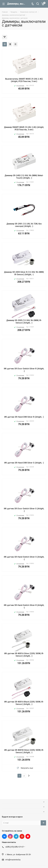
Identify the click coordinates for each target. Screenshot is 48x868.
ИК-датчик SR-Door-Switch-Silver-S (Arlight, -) (24, 509)
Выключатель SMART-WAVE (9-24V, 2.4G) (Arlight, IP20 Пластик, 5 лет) (24, 80)
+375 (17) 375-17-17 (14, 847)
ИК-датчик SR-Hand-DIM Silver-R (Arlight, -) (24, 417)
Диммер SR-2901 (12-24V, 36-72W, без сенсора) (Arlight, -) (24, 225)
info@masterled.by (13, 860)
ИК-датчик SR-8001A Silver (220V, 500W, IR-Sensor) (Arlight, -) (24, 654)
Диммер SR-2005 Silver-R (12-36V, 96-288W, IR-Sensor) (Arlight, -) (24, 273)
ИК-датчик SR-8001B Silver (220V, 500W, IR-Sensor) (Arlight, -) (24, 751)
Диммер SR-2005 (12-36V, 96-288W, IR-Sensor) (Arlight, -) (24, 321)
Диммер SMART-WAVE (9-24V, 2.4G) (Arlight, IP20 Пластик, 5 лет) (24, 128)
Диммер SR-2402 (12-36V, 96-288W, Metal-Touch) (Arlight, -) (24, 176)
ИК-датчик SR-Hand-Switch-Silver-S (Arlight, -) (24, 558)
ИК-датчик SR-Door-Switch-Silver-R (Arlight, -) (24, 369)
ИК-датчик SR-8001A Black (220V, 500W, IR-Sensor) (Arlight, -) (24, 703)
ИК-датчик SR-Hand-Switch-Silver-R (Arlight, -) (24, 606)
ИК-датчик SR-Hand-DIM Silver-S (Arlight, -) (24, 463)
